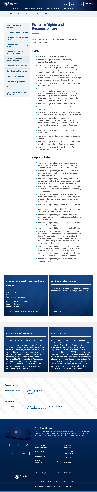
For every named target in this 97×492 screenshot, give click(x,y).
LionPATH (21, 364)
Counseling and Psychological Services (35, 407)
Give (65, 4)
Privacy (36, 481)
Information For (69, 8)
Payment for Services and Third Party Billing (16, 52)
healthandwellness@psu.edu (17, 297)
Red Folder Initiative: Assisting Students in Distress (35, 392)
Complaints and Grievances (17, 71)
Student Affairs (30, 14)
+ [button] (57, 446)
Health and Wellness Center (46, 14)
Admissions (40, 456)
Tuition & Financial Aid (40, 462)
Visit (73, 4)
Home (6, 14)
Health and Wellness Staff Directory (17, 93)
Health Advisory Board (15, 76)
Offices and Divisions (17, 14)
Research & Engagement (69, 452)
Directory (73, 481)
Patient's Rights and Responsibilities (14, 59)
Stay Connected (71, 462)
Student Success (53, 8)
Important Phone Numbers (17, 66)
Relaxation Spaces (14, 87)
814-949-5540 (11, 292)
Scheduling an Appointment (17, 32)
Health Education (55, 407)
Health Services (10, 407)
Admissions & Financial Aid (34, 8)
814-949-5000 (67, 473)
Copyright (65, 481)
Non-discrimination (46, 481)
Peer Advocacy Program (16, 82)
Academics (16, 8)
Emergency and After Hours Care (17, 38)
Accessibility (57, 481)
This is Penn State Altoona (41, 446)
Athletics (68, 457)
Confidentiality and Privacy (14, 45)
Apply (80, 4)
